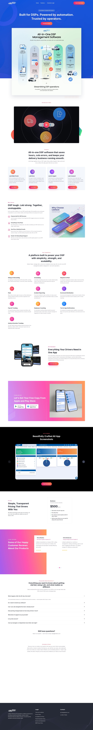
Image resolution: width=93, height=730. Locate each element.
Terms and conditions (39, 712)
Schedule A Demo (46, 23)
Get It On (19, 406)
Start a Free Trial (79, 3)
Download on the (32, 406)
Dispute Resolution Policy (40, 718)
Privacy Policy (38, 714)
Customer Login (50, 3)
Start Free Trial (46, 483)
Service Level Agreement (40, 720)
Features (43, 3)
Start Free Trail (53, 363)
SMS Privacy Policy (39, 722)
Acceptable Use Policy (39, 716)
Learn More (13, 187)
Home (37, 3)
